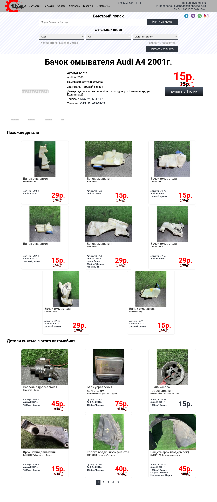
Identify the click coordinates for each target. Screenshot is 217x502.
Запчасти (34, 6)
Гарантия (88, 6)
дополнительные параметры (59, 43)
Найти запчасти (162, 21)
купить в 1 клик (184, 91)
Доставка (74, 6)
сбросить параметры (162, 43)
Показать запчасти (162, 49)
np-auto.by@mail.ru (194, 2)
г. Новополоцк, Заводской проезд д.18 (181, 5)
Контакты (48, 6)
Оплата (61, 6)
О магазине (103, 6)
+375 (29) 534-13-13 (128, 2)
